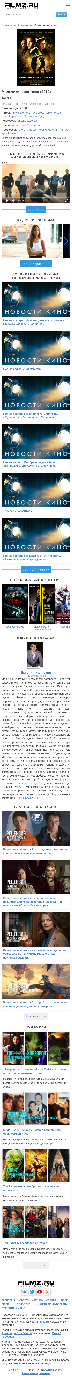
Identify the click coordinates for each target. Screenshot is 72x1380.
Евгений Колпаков (36, 672)
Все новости (36, 1016)
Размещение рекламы (36, 1373)
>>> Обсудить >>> (29, 798)
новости (23, 1300)
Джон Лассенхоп (28, 120)
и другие (43, 116)
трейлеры (8, 1300)
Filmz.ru (44, 1321)
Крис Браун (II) (11, 133)
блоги (65, 1300)
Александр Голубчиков (17, 1333)
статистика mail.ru (14, 1308)
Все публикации (36, 569)
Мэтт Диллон (21, 112)
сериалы (52, 1300)
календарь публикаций (53, 1304)
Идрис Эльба (53, 112)
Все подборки (36, 1265)
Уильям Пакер (27, 129)
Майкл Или (30, 116)
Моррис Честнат (48, 129)
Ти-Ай (63, 129)
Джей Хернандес (12, 116)
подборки (23, 1304)
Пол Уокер (37, 112)
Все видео (36, 209)
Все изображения (36, 264)
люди (5, 1304)
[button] (66, 241)
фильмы (37, 1300)
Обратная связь (51, 1370)
